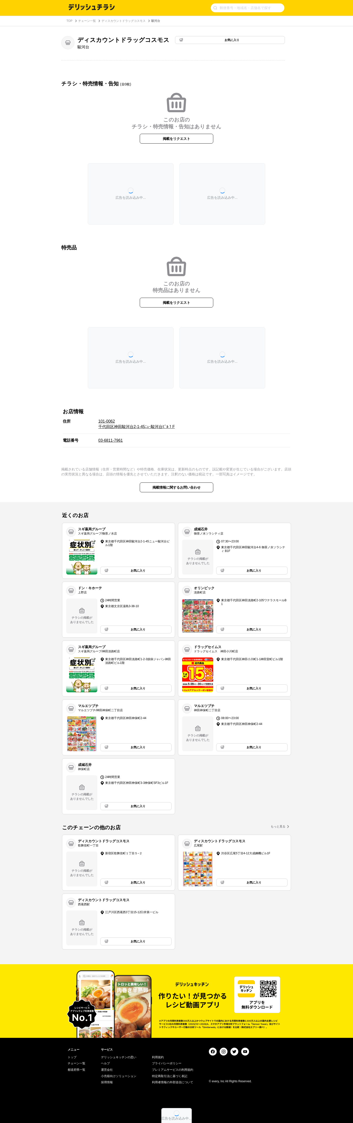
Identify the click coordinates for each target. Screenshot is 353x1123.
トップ (72, 1057)
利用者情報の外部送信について (172, 1082)
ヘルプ (105, 1063)
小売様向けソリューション (118, 1076)
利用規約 (158, 1057)
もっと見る (278, 826)
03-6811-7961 (110, 440)
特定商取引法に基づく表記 (169, 1076)
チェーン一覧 (87, 21)
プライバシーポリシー (166, 1063)
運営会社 (107, 1069)
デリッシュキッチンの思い (118, 1057)
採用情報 (107, 1082)
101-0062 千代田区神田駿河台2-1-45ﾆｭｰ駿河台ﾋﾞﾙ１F (136, 424)
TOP (69, 21)
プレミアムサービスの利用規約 (172, 1069)
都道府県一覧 (76, 1069)
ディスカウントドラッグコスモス (123, 21)
